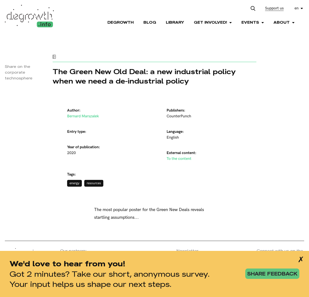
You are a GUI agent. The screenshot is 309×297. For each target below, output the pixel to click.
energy (74, 183)
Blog (149, 22)
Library (175, 22)
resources (94, 183)
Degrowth (120, 22)
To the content (179, 158)
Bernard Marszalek (83, 116)
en (297, 8)
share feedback (272, 273)
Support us (274, 8)
